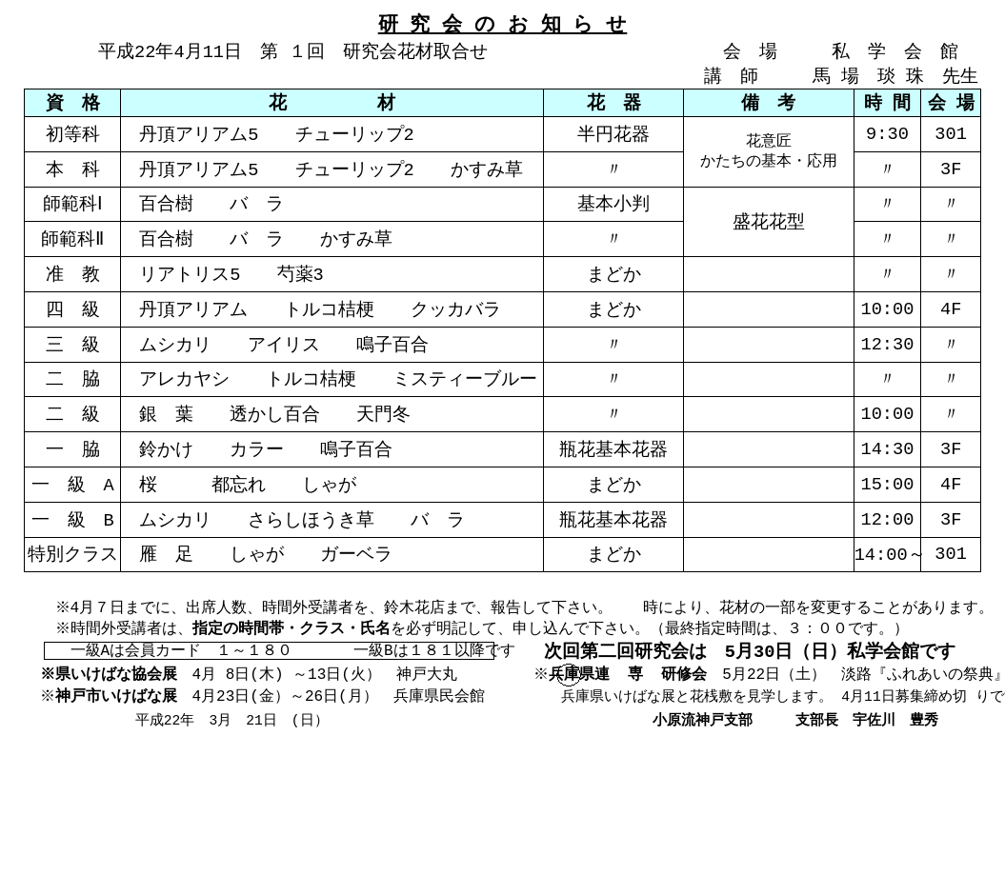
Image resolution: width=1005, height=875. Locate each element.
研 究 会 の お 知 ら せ (503, 23)
